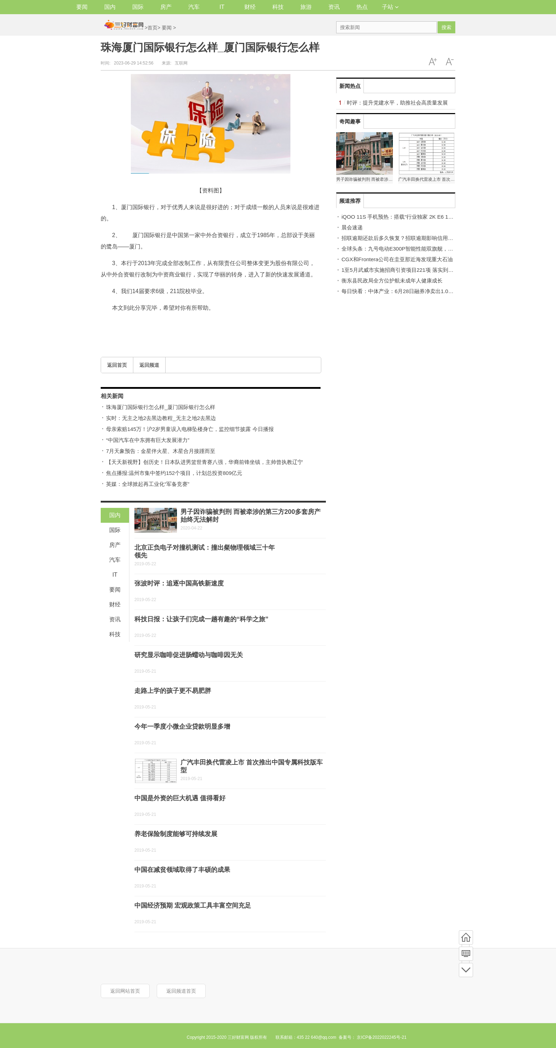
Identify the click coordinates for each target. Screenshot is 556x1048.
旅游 (306, 7)
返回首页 (117, 365)
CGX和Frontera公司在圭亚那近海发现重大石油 (397, 259)
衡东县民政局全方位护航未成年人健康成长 (392, 281)
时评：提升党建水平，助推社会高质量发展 (397, 103)
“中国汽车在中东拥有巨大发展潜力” (147, 440)
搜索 (446, 27)
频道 (466, 954)
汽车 (194, 7)
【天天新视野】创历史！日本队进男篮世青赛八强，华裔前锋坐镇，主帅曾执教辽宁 (204, 462)
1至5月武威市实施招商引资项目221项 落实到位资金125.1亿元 (414, 270)
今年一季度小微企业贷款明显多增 (182, 726)
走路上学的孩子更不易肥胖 (172, 690)
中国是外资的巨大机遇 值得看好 (180, 798)
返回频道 (149, 365)
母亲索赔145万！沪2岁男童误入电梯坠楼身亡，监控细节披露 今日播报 (190, 429)
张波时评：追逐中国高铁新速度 (179, 583)
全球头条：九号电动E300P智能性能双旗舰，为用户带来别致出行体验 (423, 249)
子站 (390, 7)
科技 (278, 7)
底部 (466, 970)
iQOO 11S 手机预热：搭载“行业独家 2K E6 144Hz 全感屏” (410, 217)
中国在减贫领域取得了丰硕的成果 (182, 869)
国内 (110, 7)
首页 (152, 27)
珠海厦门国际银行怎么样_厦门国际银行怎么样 (160, 407)
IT (221, 7)
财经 (250, 7)
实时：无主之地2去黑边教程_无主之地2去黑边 (161, 418)
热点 (362, 7)
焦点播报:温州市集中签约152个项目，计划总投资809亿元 (174, 473)
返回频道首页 (181, 991)
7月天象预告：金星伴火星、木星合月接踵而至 (160, 451)
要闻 (82, 7)
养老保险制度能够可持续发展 (175, 833)
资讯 (334, 7)
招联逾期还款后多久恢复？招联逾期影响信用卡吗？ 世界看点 (413, 238)
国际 (138, 7)
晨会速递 (352, 227)
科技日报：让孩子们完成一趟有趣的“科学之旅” (201, 619)
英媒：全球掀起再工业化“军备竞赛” (147, 484)
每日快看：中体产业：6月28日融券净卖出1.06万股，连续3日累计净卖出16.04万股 (438, 291)
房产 (166, 7)
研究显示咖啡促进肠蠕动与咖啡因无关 (188, 654)
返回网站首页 (125, 991)
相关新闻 (112, 396)
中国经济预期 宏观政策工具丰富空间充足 (192, 905)
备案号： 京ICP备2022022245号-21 (372, 1037)
